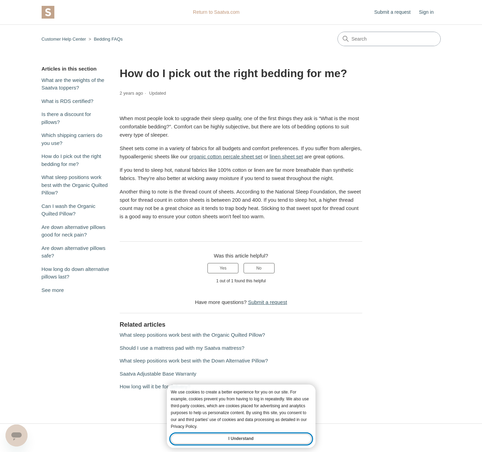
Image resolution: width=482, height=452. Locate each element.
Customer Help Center (64, 39)
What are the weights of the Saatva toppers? (73, 84)
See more (53, 290)
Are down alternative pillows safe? (74, 252)
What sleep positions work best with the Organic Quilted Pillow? (75, 185)
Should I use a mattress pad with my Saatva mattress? (182, 348)
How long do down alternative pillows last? (75, 273)
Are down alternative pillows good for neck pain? (74, 231)
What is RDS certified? (68, 101)
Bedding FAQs (108, 39)
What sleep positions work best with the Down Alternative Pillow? (194, 361)
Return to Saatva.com (216, 12)
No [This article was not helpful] (258, 268)
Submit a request (392, 12)
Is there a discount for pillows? (66, 118)
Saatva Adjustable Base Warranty (158, 374)
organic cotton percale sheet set (225, 156)
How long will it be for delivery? (155, 386)
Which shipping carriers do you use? (72, 139)
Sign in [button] (426, 12)
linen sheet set (286, 156)
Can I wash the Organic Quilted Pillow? (69, 210)
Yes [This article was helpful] (223, 268)
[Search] (389, 39)
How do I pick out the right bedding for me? (71, 160)
